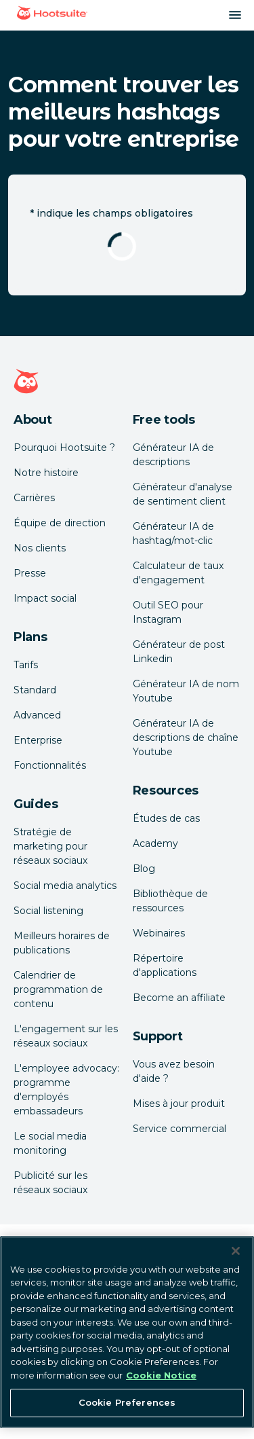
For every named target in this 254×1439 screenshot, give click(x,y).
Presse (30, 573)
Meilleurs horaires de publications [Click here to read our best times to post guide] (62, 943)
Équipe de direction (60, 523)
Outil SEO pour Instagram (168, 612)
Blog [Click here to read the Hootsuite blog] (144, 868)
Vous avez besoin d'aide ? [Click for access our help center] (174, 1071)
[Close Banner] (236, 1251)
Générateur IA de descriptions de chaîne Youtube (185, 737)
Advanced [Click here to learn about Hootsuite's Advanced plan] (37, 715)
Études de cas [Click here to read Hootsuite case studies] (166, 818)
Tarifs (26, 665)
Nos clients (40, 548)
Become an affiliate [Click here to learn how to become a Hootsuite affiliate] (179, 997)
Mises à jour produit (179, 1103)
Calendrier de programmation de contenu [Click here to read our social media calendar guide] (58, 989)
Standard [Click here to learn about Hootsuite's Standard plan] (35, 690)
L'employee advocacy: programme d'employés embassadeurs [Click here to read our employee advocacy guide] (66, 1089)
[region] (127, 1332)
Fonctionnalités (50, 765)
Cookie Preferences (127, 1402)
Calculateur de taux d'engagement (178, 573)
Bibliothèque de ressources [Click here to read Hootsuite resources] (170, 901)
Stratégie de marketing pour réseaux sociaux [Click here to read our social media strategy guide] (50, 846)
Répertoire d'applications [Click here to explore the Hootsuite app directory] (164, 965)
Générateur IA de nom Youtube (186, 691)
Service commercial (179, 1129)
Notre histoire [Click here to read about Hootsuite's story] (46, 473)
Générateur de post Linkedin (179, 651)
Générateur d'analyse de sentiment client (182, 494)
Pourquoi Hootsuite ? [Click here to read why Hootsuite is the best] (64, 447)
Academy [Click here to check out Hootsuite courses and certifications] (155, 843)
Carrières (34, 498)
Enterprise (38, 740)
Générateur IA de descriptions (173, 454)
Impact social (45, 598)
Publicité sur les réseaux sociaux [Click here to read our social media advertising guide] (50, 1182)
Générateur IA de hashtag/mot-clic (173, 533)
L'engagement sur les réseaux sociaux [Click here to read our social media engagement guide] (66, 1036)
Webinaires (159, 933)
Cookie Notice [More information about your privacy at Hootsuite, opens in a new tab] (161, 1375)
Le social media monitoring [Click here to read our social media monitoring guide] (50, 1143)
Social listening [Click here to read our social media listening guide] (48, 911)
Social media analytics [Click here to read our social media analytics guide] (65, 885)
